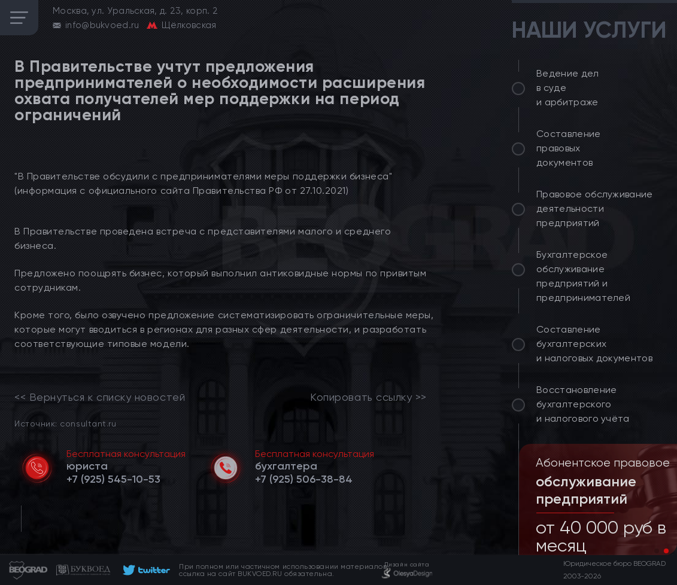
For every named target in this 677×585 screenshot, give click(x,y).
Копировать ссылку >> (368, 397)
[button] (656, 551)
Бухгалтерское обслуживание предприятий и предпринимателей (583, 276)
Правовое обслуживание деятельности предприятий (594, 208)
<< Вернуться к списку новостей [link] (99, 397)
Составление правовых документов (568, 148)
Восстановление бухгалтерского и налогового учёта (583, 404)
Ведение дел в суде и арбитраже (567, 88)
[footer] (144, 570)
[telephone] (113, 479)
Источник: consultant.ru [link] (65, 423)
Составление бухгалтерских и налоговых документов (594, 344)
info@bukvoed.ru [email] (102, 25)
